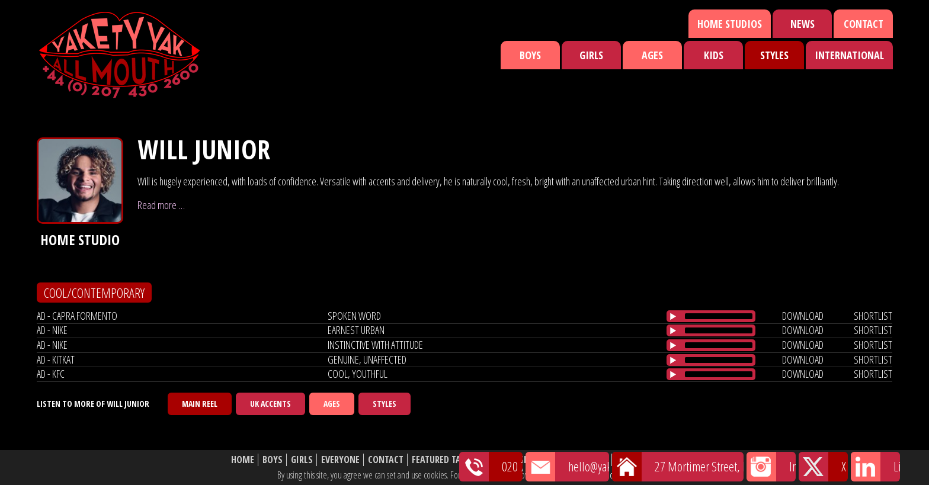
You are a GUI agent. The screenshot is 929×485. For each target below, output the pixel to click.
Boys (530, 55)
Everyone (340, 460)
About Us (588, 460)
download (803, 316)
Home (242, 460)
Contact (863, 24)
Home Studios (729, 24)
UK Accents (270, 403)
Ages (652, 55)
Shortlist (540, 460)
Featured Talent (446, 460)
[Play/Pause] (673, 316)
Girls (591, 55)
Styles (774, 55)
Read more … (161, 205)
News (802, 24)
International (849, 55)
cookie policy (630, 474)
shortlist (873, 316)
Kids (713, 55)
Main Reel (199, 403)
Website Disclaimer (657, 460)
